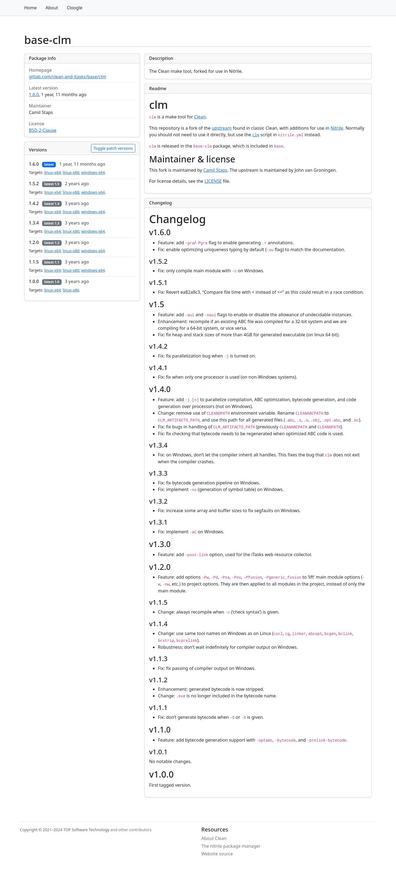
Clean (200, 117)
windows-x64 (93, 172)
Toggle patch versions (113, 148)
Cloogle (74, 8)
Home (30, 8)
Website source (217, 854)
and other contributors (131, 829)
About (52, 8)
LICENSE (213, 181)
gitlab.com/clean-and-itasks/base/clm (67, 77)
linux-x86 (71, 172)
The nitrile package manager (230, 846)
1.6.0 (34, 94)
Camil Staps (215, 170)
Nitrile (337, 128)
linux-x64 (52, 172)
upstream (222, 128)
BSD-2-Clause (42, 130)
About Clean (214, 838)
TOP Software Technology (86, 829)
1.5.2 (34, 184)
